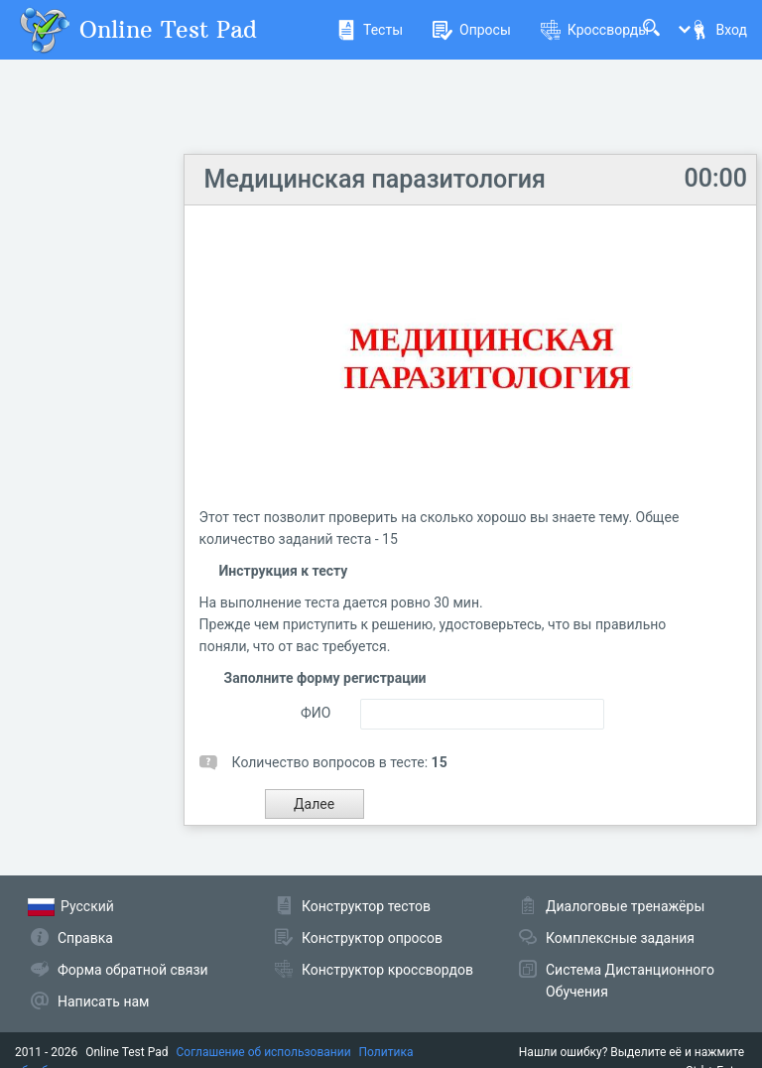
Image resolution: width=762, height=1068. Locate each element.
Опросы (472, 30)
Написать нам (103, 1001)
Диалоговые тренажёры (625, 906)
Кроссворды (595, 30)
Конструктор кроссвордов (387, 970)
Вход (718, 30)
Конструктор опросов (372, 938)
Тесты (369, 30)
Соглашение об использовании (264, 1052)
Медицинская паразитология (375, 179)
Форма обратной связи (133, 970)
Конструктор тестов (366, 906)
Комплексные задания (620, 938)
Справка (85, 938)
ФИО (315, 713)
